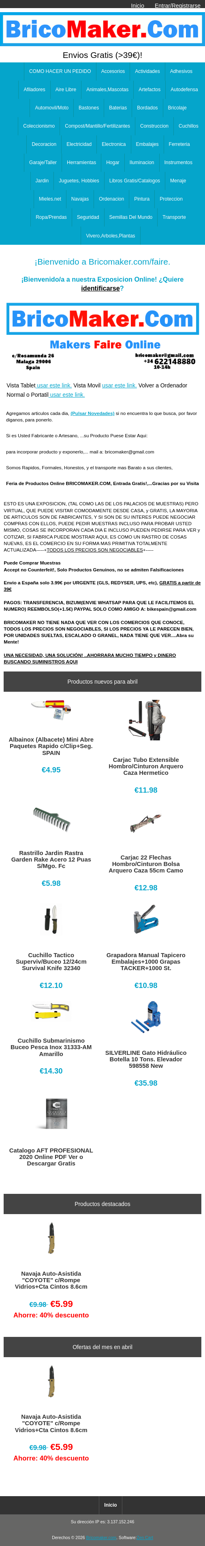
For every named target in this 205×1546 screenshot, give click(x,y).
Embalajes (147, 144)
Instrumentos (178, 162)
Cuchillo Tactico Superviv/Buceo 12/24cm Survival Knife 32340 (51, 961)
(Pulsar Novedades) (92, 413)
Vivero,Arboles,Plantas (110, 236)
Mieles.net (50, 199)
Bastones (89, 108)
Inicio (137, 5)
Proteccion (171, 199)
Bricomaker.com (101, 1537)
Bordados (147, 108)
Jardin (42, 181)
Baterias (118, 108)
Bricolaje (177, 108)
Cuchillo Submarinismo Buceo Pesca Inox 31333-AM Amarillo (51, 1047)
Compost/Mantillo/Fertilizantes (97, 126)
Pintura (141, 199)
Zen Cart (145, 1537)
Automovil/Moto (51, 108)
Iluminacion (142, 162)
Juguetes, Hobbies (79, 181)
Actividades (147, 71)
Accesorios (113, 71)
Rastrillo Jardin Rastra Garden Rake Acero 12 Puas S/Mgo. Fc (51, 859)
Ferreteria (179, 144)
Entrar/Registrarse (178, 5)
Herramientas (81, 162)
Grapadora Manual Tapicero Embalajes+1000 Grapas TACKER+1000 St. (146, 961)
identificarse (100, 288)
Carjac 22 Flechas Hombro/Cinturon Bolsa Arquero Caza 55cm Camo (146, 864)
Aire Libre (66, 89)
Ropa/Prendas (51, 217)
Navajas (80, 199)
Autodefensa (184, 89)
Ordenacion (111, 199)
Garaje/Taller (43, 162)
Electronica (114, 144)
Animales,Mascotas (107, 89)
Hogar (113, 162)
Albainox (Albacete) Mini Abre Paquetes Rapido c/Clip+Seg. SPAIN (51, 746)
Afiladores (34, 89)
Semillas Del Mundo (131, 217)
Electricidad (79, 144)
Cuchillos (189, 126)
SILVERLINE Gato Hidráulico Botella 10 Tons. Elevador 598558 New (146, 1059)
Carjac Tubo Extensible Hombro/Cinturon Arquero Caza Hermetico (146, 766)
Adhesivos (181, 71)
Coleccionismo (39, 126)
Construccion (154, 126)
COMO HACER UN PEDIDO (60, 71)
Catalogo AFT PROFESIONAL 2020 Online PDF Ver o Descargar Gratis (51, 1157)
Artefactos (149, 89)
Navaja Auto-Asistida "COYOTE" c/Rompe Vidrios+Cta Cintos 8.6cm (51, 1280)
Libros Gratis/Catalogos (134, 181)
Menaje (178, 181)
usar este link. (54, 385)
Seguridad (88, 217)
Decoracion (44, 144)
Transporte (174, 217)
